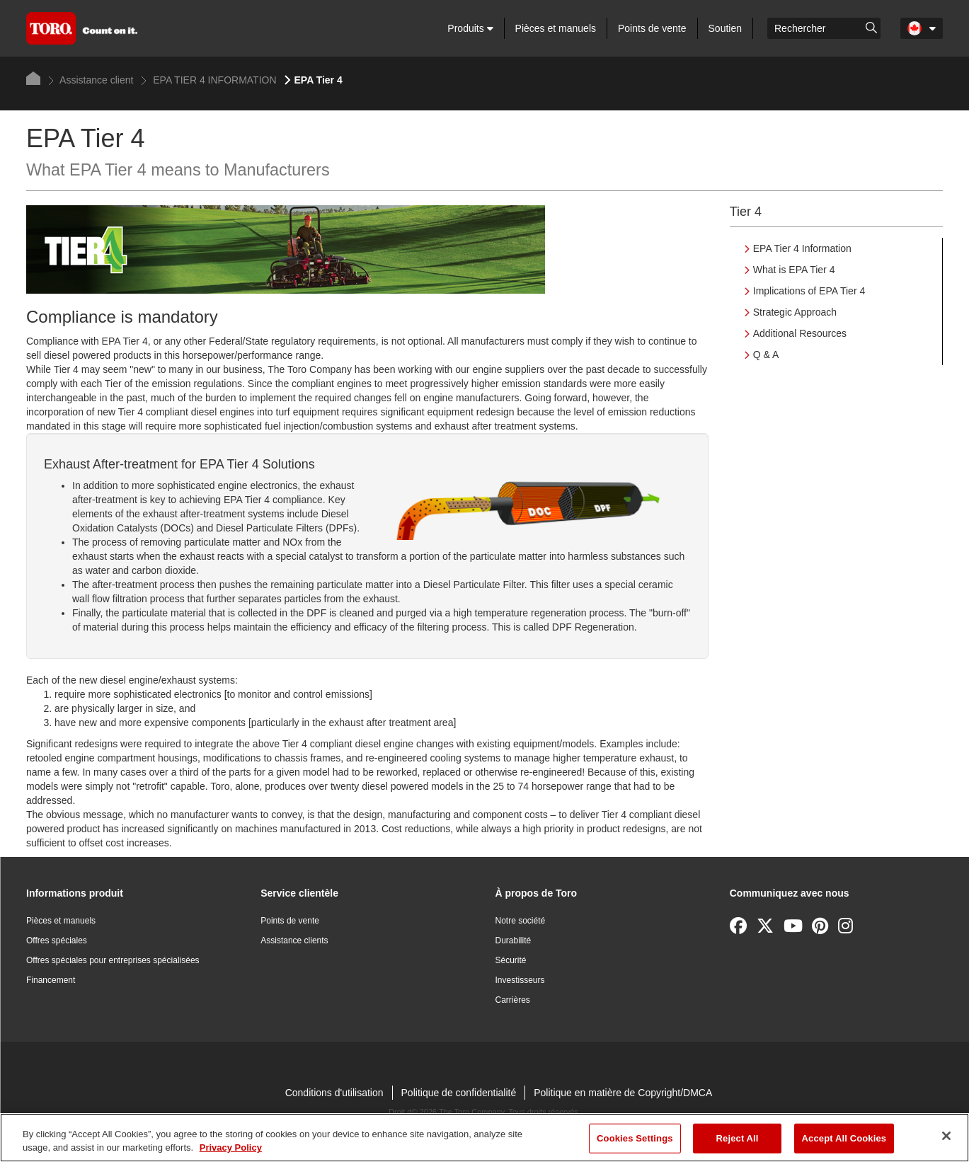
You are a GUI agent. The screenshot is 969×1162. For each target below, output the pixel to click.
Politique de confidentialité (459, 1092)
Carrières (512, 1000)
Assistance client (90, 80)
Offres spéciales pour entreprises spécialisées (113, 960)
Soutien (725, 28)
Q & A (766, 354)
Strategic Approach (795, 312)
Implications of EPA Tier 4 (809, 291)
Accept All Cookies (844, 1138)
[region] (484, 1137)
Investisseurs (520, 980)
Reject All (737, 1138)
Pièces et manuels (555, 28)
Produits (470, 28)
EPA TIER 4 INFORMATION (208, 80)
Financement (50, 980)
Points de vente (652, 28)
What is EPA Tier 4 (794, 269)
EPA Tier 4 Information (802, 248)
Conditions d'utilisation (334, 1092)
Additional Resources (800, 333)
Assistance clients (294, 940)
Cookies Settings (635, 1138)
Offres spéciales (56, 940)
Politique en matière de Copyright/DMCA (623, 1092)
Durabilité (513, 940)
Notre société (520, 921)
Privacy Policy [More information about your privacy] (231, 1147)
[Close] (946, 1135)
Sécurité (511, 960)
